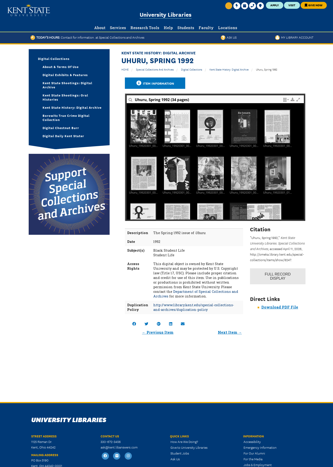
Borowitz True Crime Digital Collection (66, 117)
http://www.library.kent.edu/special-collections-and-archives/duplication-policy (193, 307)
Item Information (155, 83)
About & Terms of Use (61, 67)
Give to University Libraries (188, 447)
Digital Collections (191, 69)
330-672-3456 (111, 441)
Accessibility (252, 441)
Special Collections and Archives (155, 69)
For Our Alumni (254, 453)
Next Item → (230, 332)
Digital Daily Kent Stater (63, 136)
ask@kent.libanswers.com (119, 447)
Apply (274, 5)
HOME (125, 69)
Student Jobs (179, 453)
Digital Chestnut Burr (61, 128)
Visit (291, 5)
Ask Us (229, 37)
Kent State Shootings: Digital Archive (67, 85)
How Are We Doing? (184, 441)
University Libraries (165, 14)
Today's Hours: (87, 37)
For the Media (253, 458)
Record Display (278, 276)
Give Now (313, 5)
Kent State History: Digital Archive (229, 69)
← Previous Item (157, 332)
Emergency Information (260, 447)
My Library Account (294, 37)
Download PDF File (279, 307)
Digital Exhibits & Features (65, 75)
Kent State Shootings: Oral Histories (65, 97)
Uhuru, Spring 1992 (266, 69)
